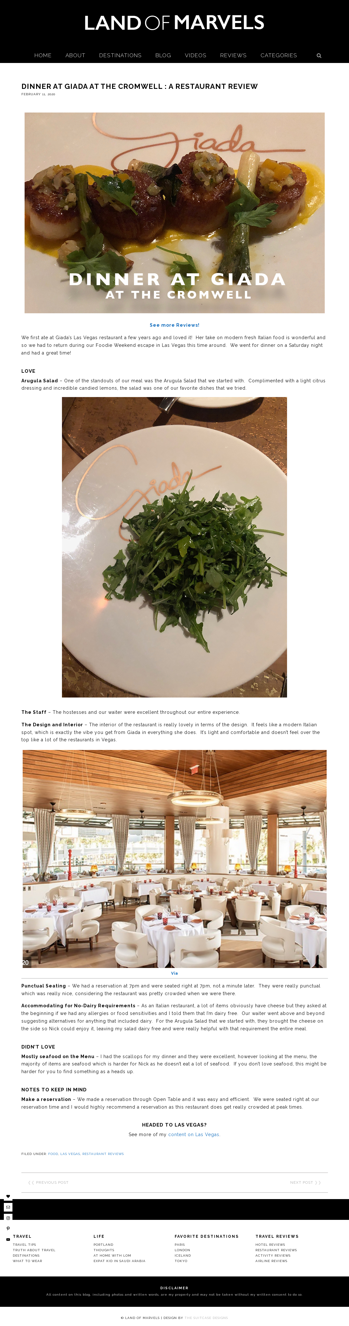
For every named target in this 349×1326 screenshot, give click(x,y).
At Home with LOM (112, 1255)
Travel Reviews (277, 1236)
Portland (103, 1244)
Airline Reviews (271, 1261)
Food (53, 1154)
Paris (180, 1244)
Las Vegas (70, 1154)
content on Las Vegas (193, 1134)
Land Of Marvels (174, 22)
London (182, 1250)
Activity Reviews (273, 1255)
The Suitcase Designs (206, 1318)
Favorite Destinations (207, 1236)
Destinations (26, 1255)
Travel (22, 1236)
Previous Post (52, 1182)
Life (99, 1236)
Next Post (301, 1182)
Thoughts (104, 1250)
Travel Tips (24, 1244)
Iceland (183, 1255)
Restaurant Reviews (103, 1154)
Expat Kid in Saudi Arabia (120, 1261)
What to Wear (27, 1261)
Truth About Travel (34, 1250)
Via (174, 973)
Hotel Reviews (270, 1244)
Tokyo (181, 1261)
